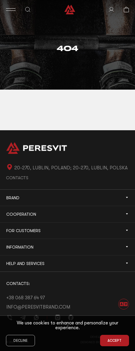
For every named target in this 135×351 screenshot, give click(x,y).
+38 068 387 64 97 (25, 298)
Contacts (17, 177)
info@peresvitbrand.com (38, 307)
